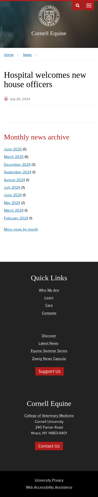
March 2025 (14, 157)
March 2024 (14, 210)
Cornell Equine (48, 33)
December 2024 (17, 164)
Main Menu (89, 5)
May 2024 (12, 203)
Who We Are (49, 290)
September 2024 (17, 172)
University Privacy (49, 480)
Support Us (50, 371)
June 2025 (13, 149)
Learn (49, 298)
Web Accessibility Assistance (49, 487)
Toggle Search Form (77, 5)
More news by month (21, 229)
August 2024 (14, 180)
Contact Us (49, 446)
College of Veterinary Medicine (49, 415)
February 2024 (16, 218)
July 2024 (12, 187)
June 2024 (13, 195)
